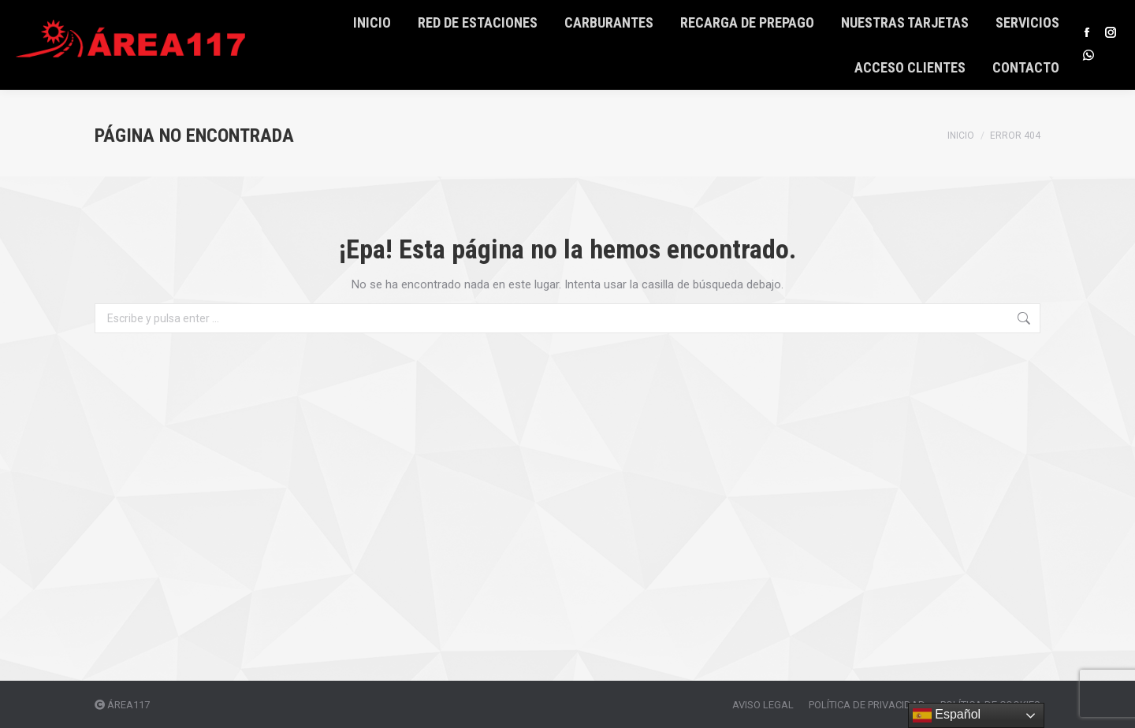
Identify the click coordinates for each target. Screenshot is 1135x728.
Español (947, 715)
